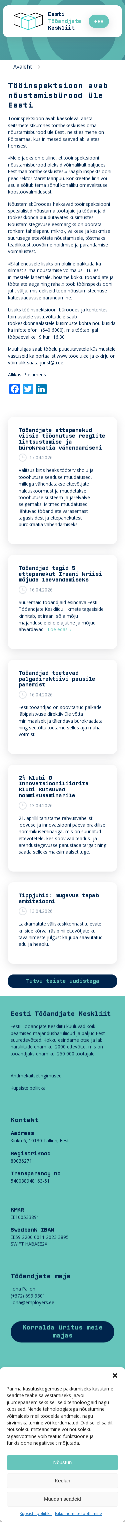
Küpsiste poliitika (36, 1513)
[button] (115, 1375)
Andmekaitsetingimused (36, 1075)
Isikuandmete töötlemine (78, 1513)
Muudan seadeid (62, 1499)
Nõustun (62, 1462)
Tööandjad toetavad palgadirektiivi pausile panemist (57, 679)
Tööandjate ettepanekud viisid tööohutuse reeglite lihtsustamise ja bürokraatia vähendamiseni (62, 439)
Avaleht (22, 66)
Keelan (62, 1480)
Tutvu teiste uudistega (62, 981)
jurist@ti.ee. (52, 362)
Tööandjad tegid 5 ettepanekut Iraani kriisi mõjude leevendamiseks (60, 574)
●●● (99, 21)
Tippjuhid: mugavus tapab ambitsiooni (59, 898)
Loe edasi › (59, 629)
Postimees (35, 374)
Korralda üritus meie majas (63, 1331)
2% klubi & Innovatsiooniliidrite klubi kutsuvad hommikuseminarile (54, 787)
